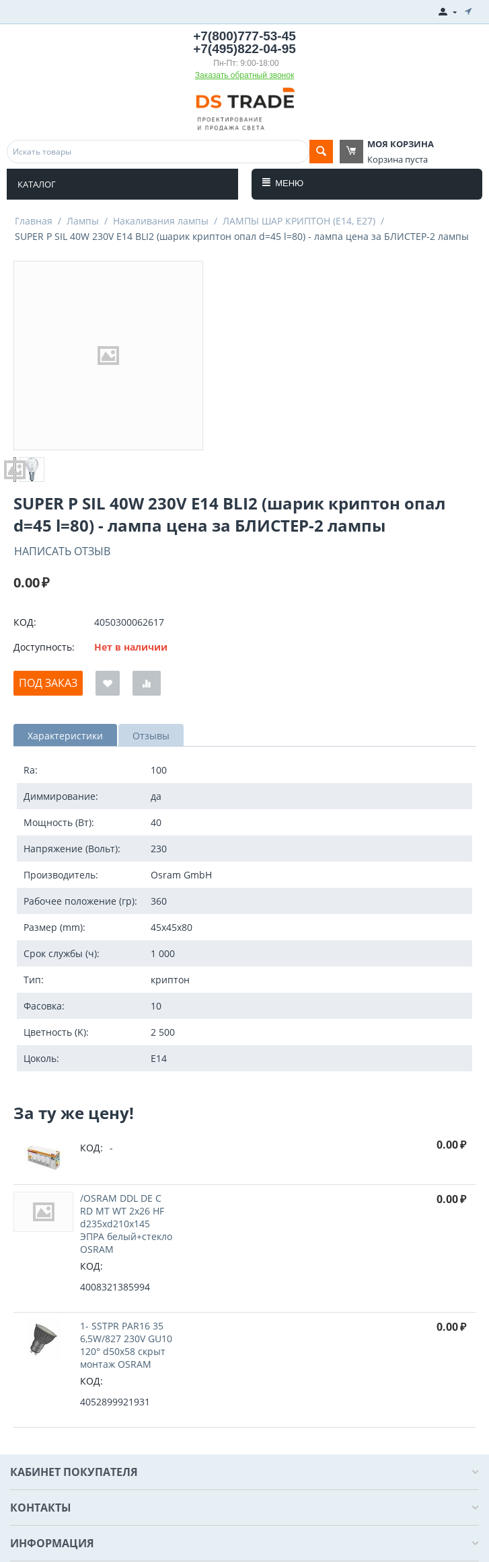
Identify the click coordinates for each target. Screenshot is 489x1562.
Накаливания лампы (161, 220)
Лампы (83, 220)
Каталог (36, 184)
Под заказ (48, 682)
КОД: (24, 622)
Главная (33, 220)
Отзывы (151, 735)
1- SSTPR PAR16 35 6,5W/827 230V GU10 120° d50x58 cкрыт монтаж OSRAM (126, 1344)
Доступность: (44, 647)
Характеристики (65, 735)
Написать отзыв (62, 551)
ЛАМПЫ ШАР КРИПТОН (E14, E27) (299, 220)
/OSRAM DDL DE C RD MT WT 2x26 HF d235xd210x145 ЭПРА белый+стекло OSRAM (126, 1224)
